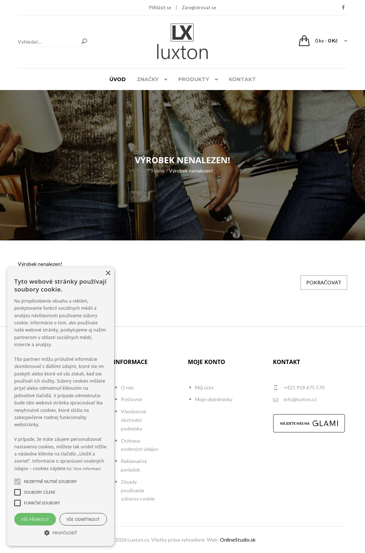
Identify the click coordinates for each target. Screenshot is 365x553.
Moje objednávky (213, 399)
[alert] (60, 406)
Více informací (87, 468)
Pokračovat (323, 282)
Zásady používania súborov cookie (138, 490)
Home (158, 171)
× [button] (107, 273)
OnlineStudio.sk (238, 540)
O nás (127, 387)
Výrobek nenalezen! (191, 171)
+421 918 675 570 (298, 388)
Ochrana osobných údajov (139, 445)
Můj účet (204, 387)
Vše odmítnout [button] (83, 519)
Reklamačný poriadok (134, 465)
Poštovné (131, 399)
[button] (60, 533)
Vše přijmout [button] (35, 519)
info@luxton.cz (295, 399)
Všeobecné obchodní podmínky (133, 420)
